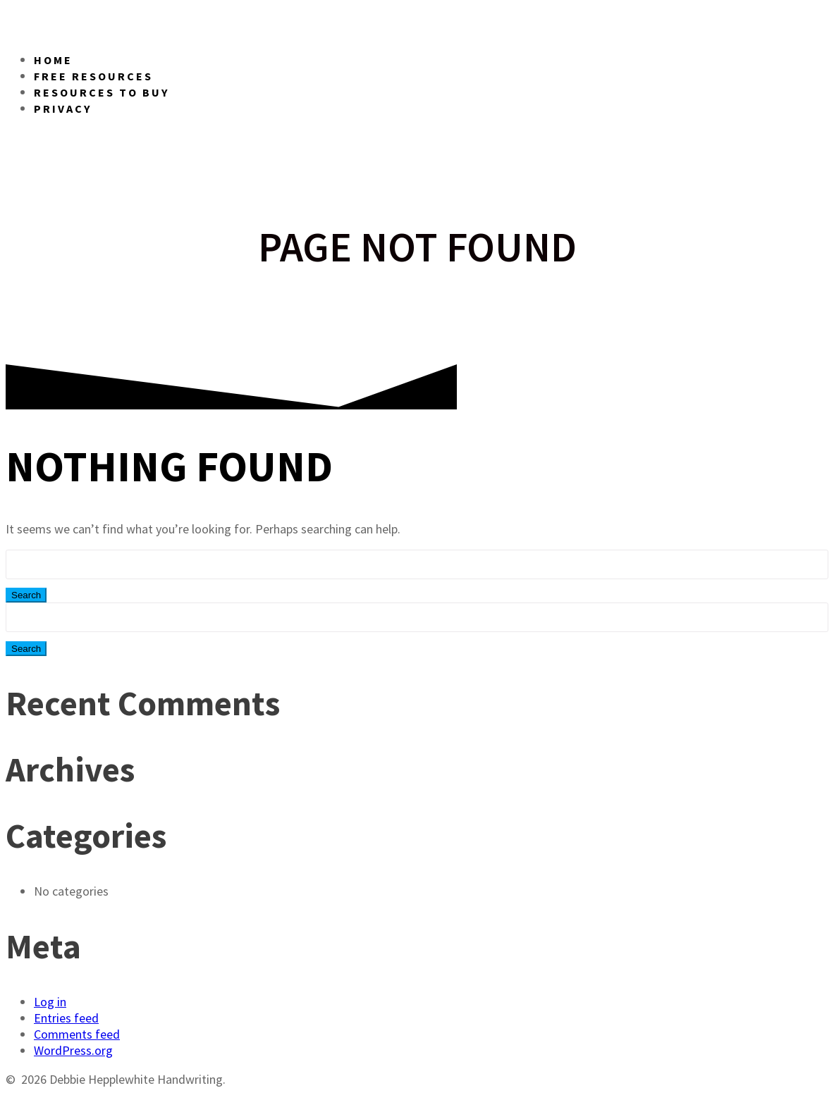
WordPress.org (73, 1050)
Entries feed (66, 1018)
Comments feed (77, 1034)
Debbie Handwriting (235, 21)
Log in (50, 1002)
